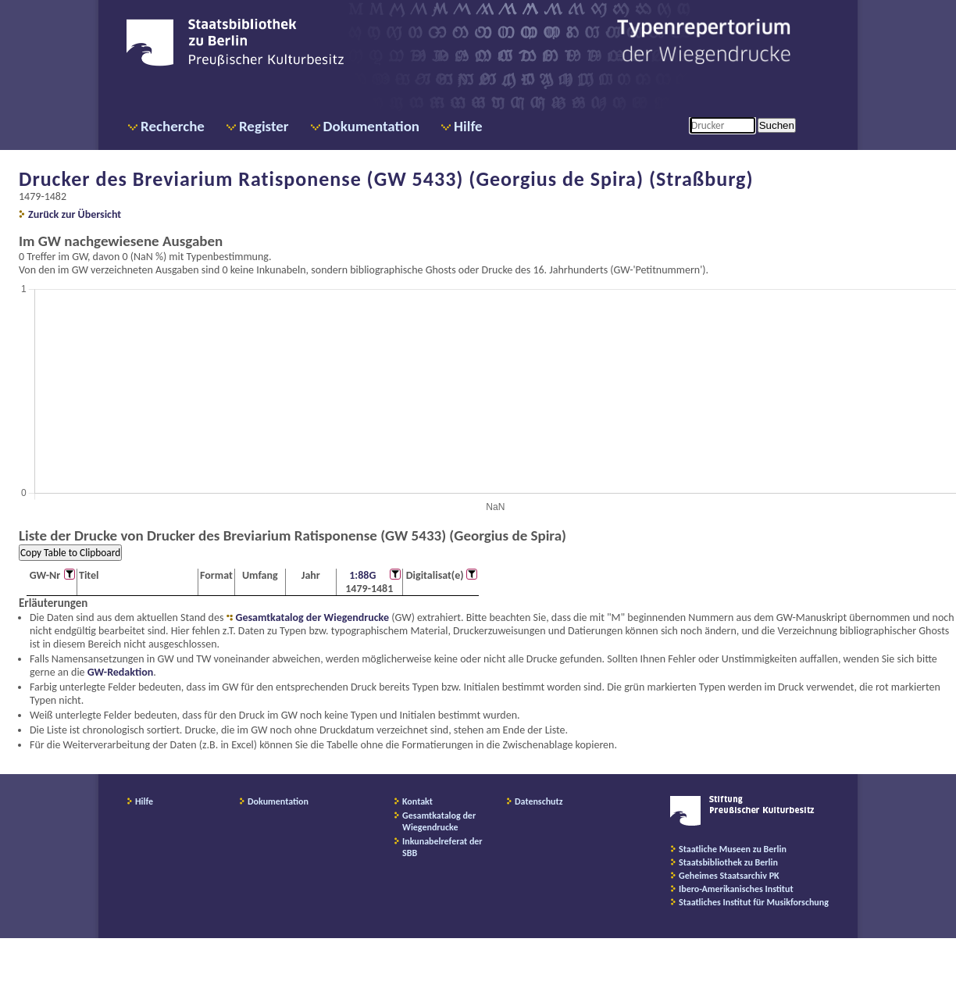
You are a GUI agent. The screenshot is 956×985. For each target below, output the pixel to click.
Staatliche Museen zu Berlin (733, 849)
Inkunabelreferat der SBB (442, 847)
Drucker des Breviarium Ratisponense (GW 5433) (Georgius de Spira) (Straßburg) (386, 178)
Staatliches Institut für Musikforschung (754, 902)
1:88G (362, 575)
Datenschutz (539, 801)
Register (264, 126)
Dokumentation (371, 126)
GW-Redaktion (120, 672)
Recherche (173, 126)
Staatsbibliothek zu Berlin (728, 862)
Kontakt (417, 801)
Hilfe (468, 126)
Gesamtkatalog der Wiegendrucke (312, 617)
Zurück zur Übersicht (74, 214)
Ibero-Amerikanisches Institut (736, 888)
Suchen (776, 125)
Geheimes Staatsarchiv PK (729, 875)
